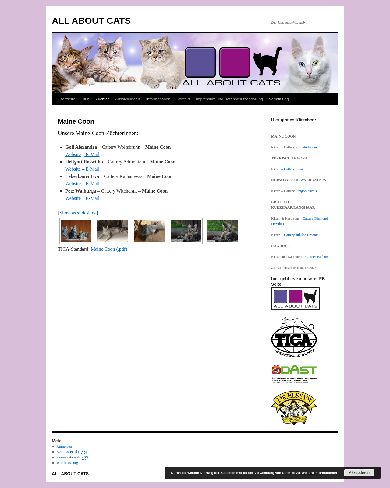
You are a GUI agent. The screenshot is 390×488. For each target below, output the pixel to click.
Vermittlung (279, 99)
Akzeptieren (359, 473)
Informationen (158, 99)
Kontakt (183, 99)
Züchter (102, 99)
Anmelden (64, 446)
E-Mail (91, 154)
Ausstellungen (127, 99)
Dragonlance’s (306, 191)
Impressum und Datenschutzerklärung (229, 99)
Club (85, 99)
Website (73, 154)
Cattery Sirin (293, 169)
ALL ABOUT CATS (91, 21)
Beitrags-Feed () (72, 452)
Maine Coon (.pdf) (109, 249)
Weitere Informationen (319, 473)
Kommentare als (72, 457)
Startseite (66, 99)
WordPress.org (67, 463)
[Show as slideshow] (78, 212)
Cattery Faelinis (316, 257)
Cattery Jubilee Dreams (301, 235)
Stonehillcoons (306, 147)
